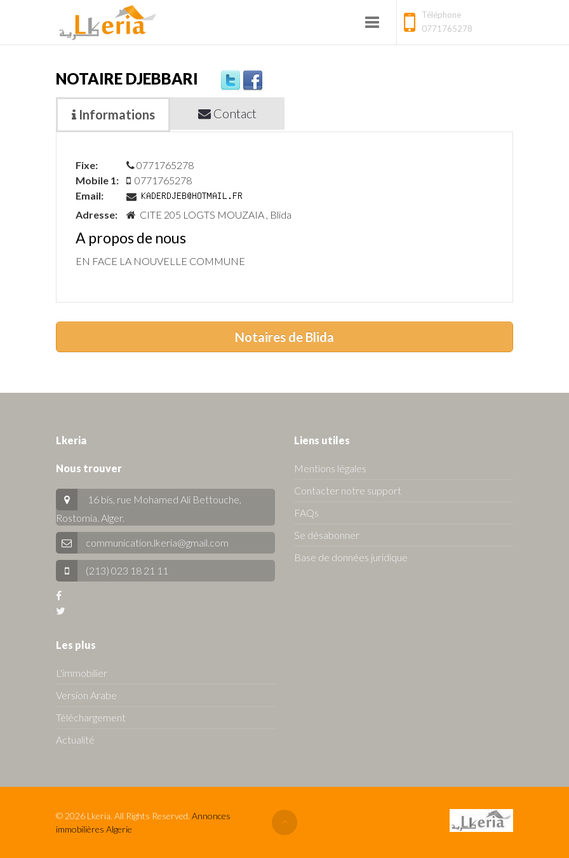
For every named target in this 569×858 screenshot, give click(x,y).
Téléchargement (91, 717)
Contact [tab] (227, 113)
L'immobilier (81, 673)
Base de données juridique (351, 557)
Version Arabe (86, 695)
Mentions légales (330, 468)
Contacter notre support (347, 490)
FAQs (306, 513)
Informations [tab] (113, 114)
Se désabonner (326, 535)
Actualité (75, 739)
